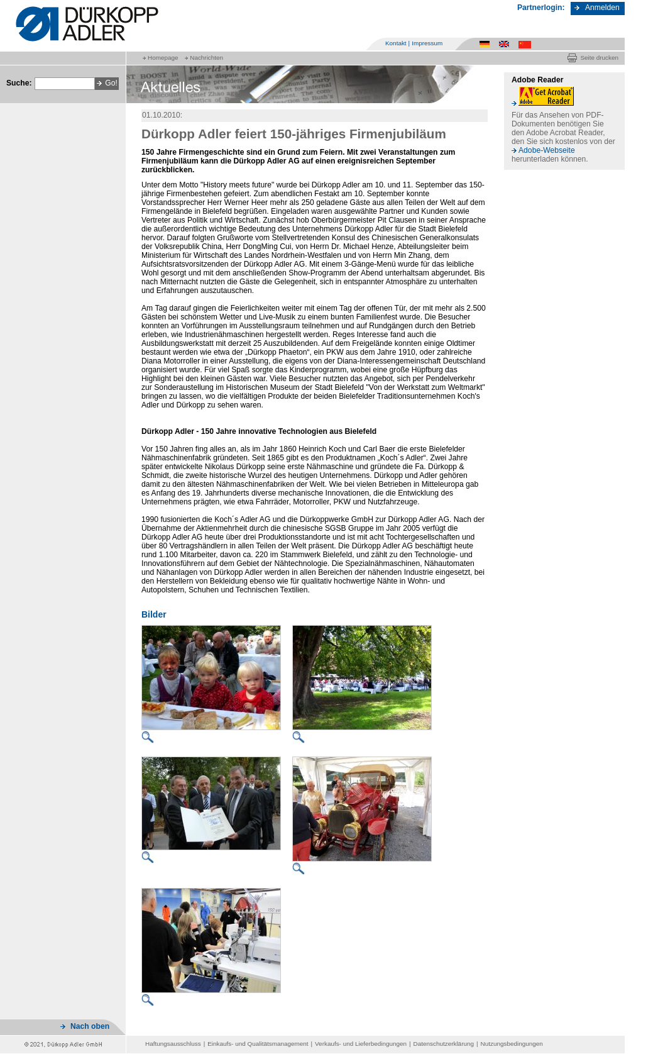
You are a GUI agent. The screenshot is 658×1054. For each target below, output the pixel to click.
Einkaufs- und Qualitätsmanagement (257, 1043)
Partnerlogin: (541, 7)
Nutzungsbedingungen (512, 1043)
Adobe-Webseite (546, 150)
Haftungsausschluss (173, 1043)
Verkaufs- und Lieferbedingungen (361, 1043)
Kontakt (396, 43)
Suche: (19, 83)
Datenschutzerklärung (444, 1043)
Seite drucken (599, 57)
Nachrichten (206, 57)
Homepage (163, 57)
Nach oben (89, 1026)
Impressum (427, 43)
